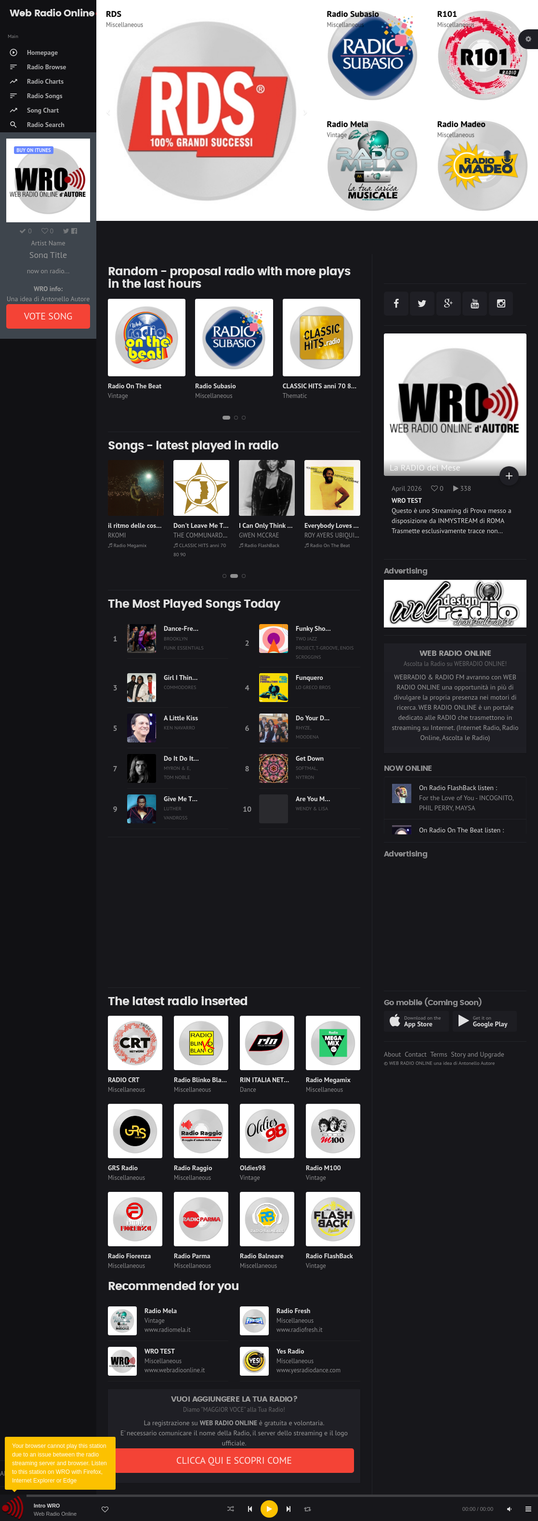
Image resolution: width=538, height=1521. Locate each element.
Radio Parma (192, 1256)
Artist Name (48, 243)
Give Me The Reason (193, 798)
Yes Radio (290, 1351)
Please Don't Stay (133, 525)
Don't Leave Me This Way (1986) (285, 525)
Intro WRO (47, 1505)
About (392, 1054)
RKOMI (182, 535)
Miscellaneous (345, 25)
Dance (248, 1090)
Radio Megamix (192, 545)
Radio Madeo (461, 123)
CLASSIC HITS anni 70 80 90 (158, 13)
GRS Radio (123, 1167)
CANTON (119, 535)
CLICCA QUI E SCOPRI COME (234, 1460)
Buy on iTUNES (33, 150)
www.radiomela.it (167, 1330)
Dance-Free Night (189, 628)
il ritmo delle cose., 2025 (209, 525)
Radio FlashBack (324, 545)
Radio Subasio (353, 13)
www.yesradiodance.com (308, 1370)
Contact (415, 1054)
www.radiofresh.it (299, 1330)
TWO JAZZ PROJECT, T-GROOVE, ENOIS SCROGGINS (325, 647)
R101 (447, 13)
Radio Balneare (262, 1256)
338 (462, 488)
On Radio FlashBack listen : (458, 825)
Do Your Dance (317, 718)
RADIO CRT (124, 1079)
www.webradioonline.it (174, 1370)
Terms (438, 1054)
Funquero (309, 677)
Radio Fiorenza (129, 1256)
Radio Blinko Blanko (203, 1079)
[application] (269, 1509)
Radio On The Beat (134, 386)
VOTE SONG (48, 316)
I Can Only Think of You (337, 525)
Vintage (337, 135)
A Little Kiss (181, 718)
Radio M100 (323, 1167)
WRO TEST (159, 1351)
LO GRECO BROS (313, 687)
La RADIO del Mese (425, 467)
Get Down (310, 758)
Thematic (118, 25)
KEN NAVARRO (179, 727)
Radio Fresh (293, 1310)
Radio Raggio (193, 1167)
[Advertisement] (234, 912)
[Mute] (509, 1509)
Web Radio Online (55, 1514)
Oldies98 (253, 1167)
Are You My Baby (319, 798)
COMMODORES (180, 687)
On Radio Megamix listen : (457, 783)
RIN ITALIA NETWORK (271, 1079)
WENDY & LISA (312, 808)
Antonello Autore (477, 1063)
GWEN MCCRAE (324, 535)
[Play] (269, 1509)
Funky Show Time (321, 628)
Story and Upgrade (477, 1054)
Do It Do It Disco (187, 758)
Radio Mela (347, 123)
